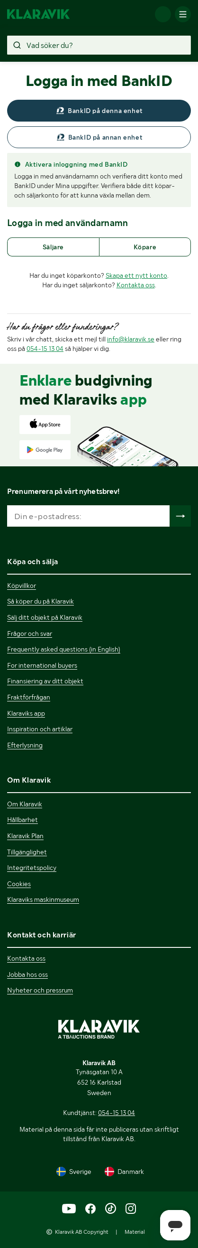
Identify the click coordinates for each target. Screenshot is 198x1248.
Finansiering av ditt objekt (45, 681)
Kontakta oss (136, 285)
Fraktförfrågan (28, 697)
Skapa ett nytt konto (136, 275)
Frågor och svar (29, 633)
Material (135, 1232)
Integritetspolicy (31, 867)
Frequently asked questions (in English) (63, 649)
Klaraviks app (26, 713)
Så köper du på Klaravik (40, 601)
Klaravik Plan (25, 836)
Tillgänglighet (27, 852)
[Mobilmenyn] (183, 14)
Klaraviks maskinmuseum (43, 899)
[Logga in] (163, 14)
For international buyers (42, 665)
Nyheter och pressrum (40, 990)
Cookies (19, 884)
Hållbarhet (22, 819)
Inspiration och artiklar (39, 729)
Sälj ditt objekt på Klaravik (44, 617)
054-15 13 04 (45, 348)
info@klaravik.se (130, 339)
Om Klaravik (24, 804)
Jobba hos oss (27, 974)
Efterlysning (25, 745)
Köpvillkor (21, 585)
